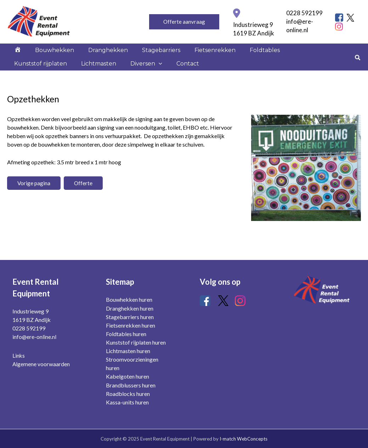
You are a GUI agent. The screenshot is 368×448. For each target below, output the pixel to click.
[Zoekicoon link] (358, 68)
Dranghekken (94, 55)
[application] (83, 79)
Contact (106, 79)
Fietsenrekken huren (130, 325)
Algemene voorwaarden (41, 364)
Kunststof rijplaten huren (136, 342)
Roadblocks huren (128, 393)
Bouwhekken (46, 55)
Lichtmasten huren (128, 351)
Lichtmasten (28, 79)
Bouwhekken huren (129, 300)
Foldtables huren (126, 334)
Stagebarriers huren (130, 317)
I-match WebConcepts (243, 439)
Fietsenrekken (189, 55)
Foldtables (234, 55)
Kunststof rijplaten (283, 55)
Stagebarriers (141, 55)
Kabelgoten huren (127, 376)
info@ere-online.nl (34, 337)
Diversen (71, 79)
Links (18, 355)
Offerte (84, 204)
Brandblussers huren (130, 385)
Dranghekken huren (129, 308)
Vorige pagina (34, 204)
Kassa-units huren (127, 402)
